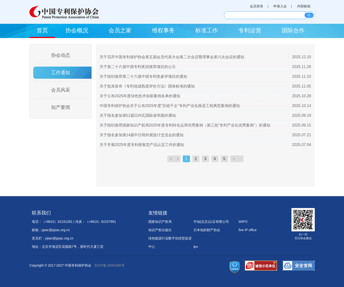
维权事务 (163, 30)
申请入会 (280, 6)
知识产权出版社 (160, 230)
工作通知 (60, 72)
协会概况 (76, 30)
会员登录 (256, 6)
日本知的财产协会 (207, 230)
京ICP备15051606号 (109, 265)
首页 (42, 30)
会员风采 (60, 89)
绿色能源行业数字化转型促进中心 (170, 239)
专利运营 (249, 30)
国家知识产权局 (160, 222)
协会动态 (60, 55)
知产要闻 (60, 107)
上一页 (173, 159)
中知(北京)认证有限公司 (211, 222)
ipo (196, 246)
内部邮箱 (303, 6)
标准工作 (206, 30)
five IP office (248, 230)
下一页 (236, 159)
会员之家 (120, 30)
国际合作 (293, 30)
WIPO (243, 222)
